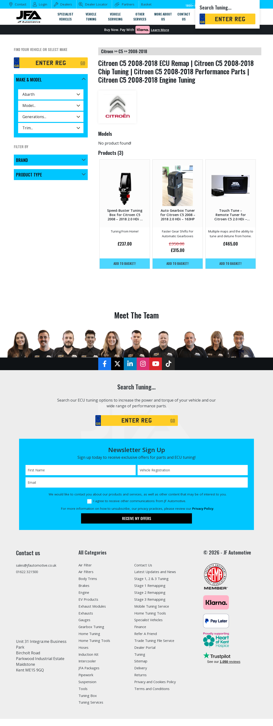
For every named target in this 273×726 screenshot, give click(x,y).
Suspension (89, 683)
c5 (120, 51)
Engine (84, 593)
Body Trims (88, 579)
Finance (141, 627)
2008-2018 (137, 51)
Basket (146, 4)
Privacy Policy (203, 509)
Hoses (84, 648)
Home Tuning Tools (96, 642)
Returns (141, 676)
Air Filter (86, 565)
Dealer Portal (146, 648)
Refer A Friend (147, 634)
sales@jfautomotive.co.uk (39, 565)
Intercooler (88, 662)
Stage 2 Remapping (151, 593)
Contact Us (144, 565)
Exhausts (86, 614)
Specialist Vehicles (150, 621)
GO (82, 63)
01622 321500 (28, 572)
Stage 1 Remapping (151, 586)
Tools (83, 690)
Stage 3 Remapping (151, 600)
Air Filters (87, 572)
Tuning (141, 655)
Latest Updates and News (157, 572)
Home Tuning (90, 634)
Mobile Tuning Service (154, 607)
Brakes (84, 586)
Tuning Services (93, 704)
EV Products (89, 600)
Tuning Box (89, 697)
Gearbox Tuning (93, 627)
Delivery (141, 669)
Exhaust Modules (93, 607)
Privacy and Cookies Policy (158, 683)
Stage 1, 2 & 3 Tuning (153, 579)
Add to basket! (124, 263)
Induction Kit (90, 655)
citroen (107, 51)
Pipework (87, 676)
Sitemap (141, 662)
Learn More (160, 30)
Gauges (85, 621)
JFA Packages (90, 669)
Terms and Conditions (154, 690)
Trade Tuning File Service (157, 642)
